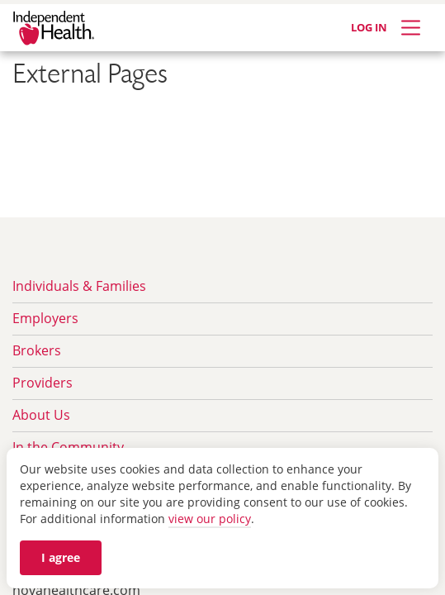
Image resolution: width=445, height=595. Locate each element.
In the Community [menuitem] (68, 447)
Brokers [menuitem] (36, 350)
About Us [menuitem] (41, 415)
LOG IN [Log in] (369, 27)
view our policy (209, 518)
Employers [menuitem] (45, 318)
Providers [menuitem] (42, 383)
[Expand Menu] (410, 27)
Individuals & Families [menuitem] (79, 286)
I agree (60, 557)
